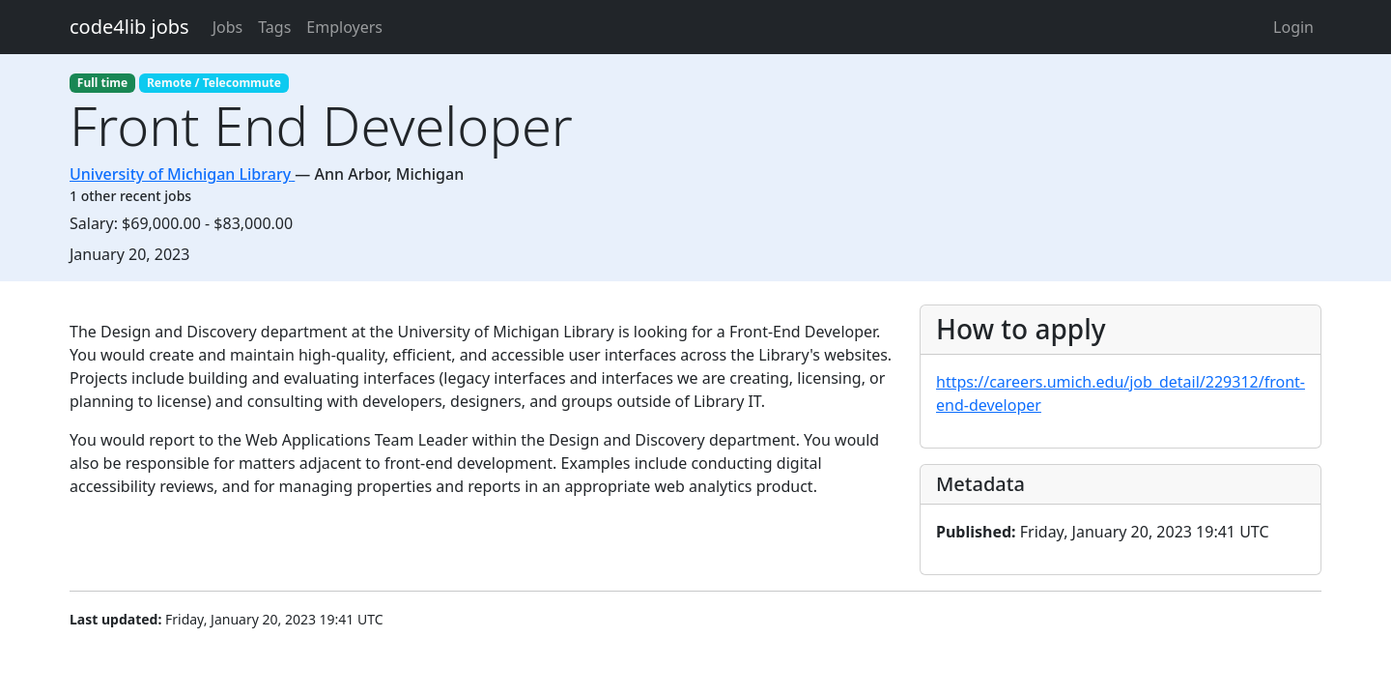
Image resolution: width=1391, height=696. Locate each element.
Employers (344, 27)
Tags (274, 27)
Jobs (228, 27)
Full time (102, 82)
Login (1293, 27)
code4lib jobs (129, 27)
